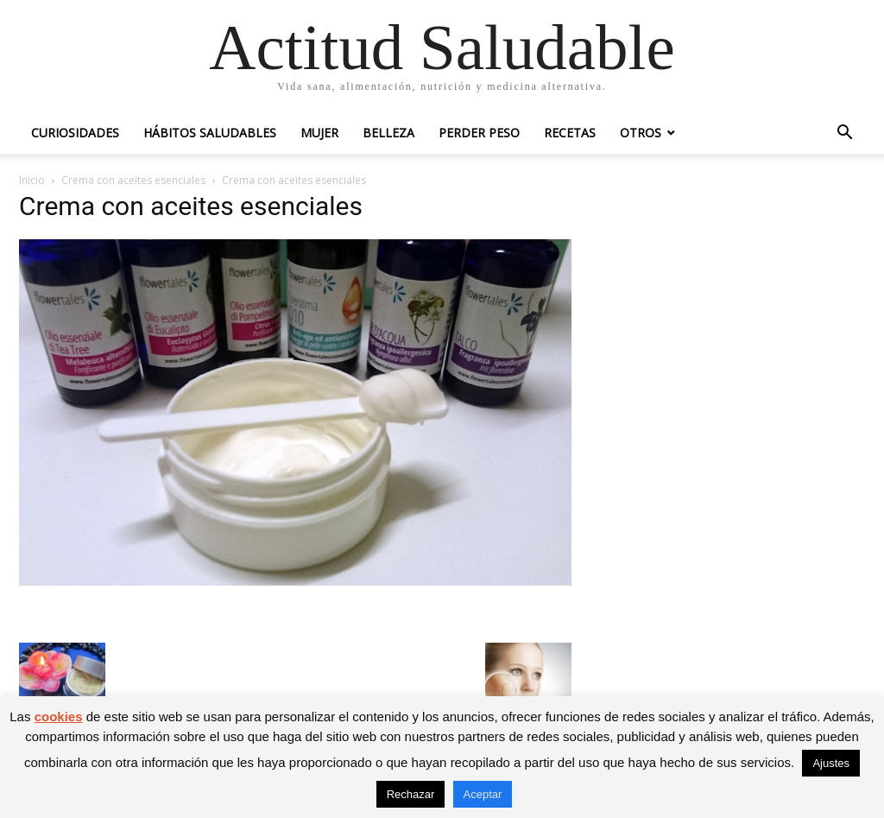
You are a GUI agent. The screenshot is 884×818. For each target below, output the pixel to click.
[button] (844, 134)
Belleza (388, 132)
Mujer (319, 132)
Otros (640, 132)
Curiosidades (75, 132)
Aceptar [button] (483, 794)
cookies (59, 716)
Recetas (570, 132)
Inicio (32, 180)
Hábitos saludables (209, 132)
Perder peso (479, 132)
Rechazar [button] (411, 794)
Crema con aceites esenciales (133, 180)
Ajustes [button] (830, 763)
